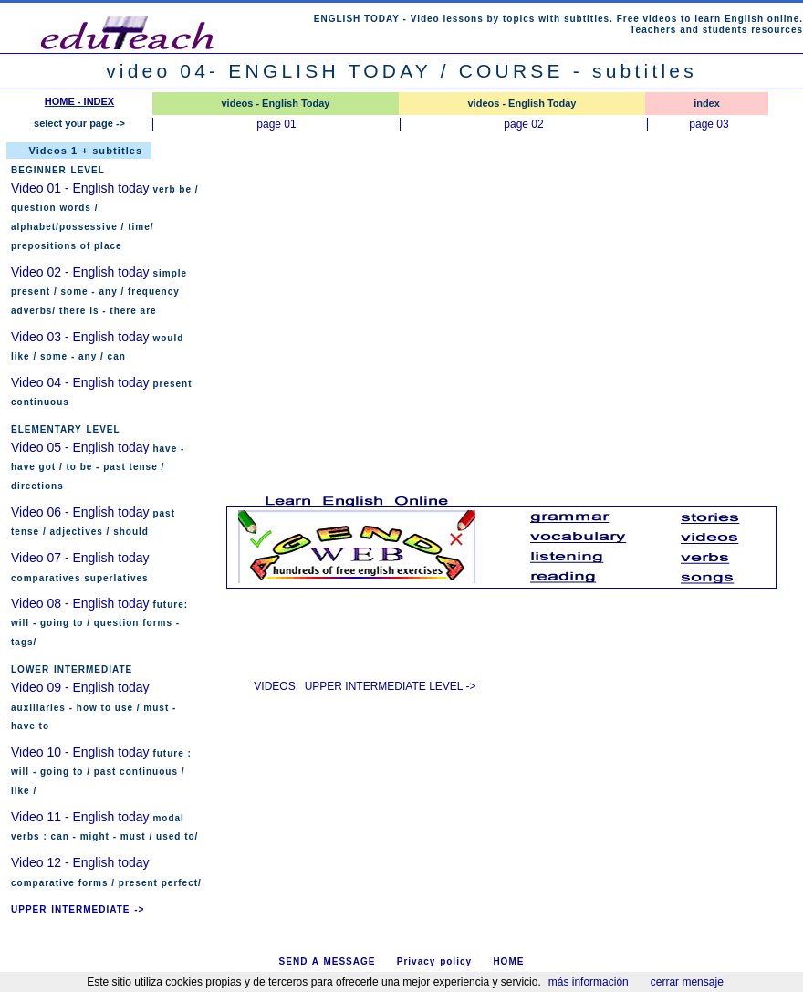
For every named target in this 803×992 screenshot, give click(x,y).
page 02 (523, 124)
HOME (508, 961)
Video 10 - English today (80, 752)
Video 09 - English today (80, 687)
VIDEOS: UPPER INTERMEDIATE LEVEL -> (364, 686)
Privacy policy (434, 961)
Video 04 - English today (80, 382)
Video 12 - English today (80, 862)
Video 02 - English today (80, 272)
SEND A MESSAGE (327, 961)
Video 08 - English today (80, 603)
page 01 (276, 124)
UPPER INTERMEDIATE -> (77, 909)
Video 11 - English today (80, 816)
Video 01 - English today (81, 188)
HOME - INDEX (79, 101)
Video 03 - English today (80, 336)
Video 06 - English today (80, 512)
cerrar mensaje (687, 982)
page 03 (708, 124)
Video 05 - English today (80, 447)
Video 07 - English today (80, 557)
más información (588, 982)
